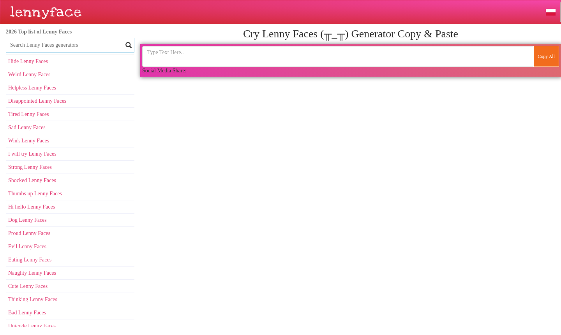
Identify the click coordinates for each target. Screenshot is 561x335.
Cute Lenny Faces (28, 286)
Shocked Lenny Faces (32, 180)
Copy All (546, 56)
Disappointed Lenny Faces (37, 101)
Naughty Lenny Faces (32, 273)
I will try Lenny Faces (32, 154)
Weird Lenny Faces (29, 74)
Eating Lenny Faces (29, 260)
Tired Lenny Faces (28, 114)
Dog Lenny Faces (27, 220)
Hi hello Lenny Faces (31, 207)
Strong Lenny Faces (30, 167)
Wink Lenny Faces (28, 141)
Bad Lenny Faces (27, 313)
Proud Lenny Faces (29, 233)
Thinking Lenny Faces (32, 299)
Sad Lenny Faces (27, 127)
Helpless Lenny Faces (32, 88)
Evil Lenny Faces (27, 246)
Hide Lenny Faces (28, 61)
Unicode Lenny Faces (32, 326)
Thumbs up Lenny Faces (35, 193)
